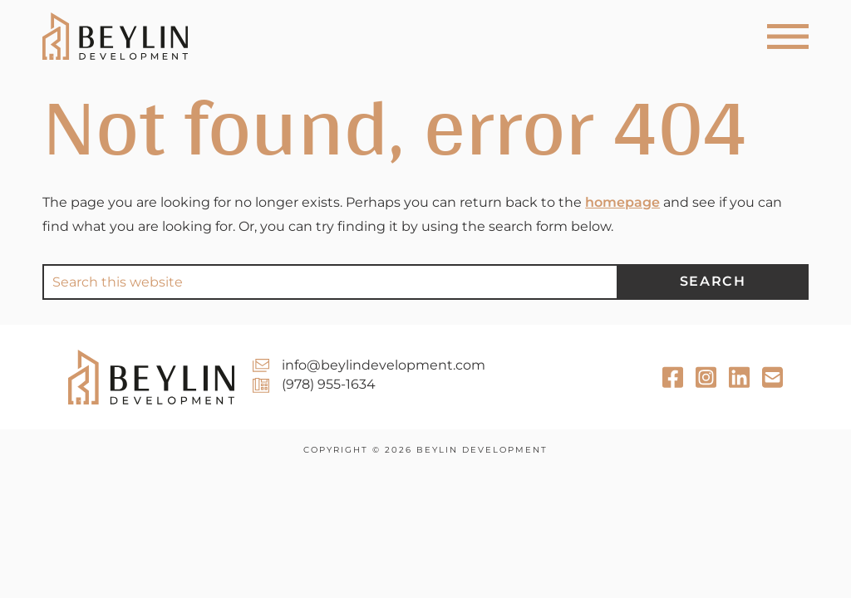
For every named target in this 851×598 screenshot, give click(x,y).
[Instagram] (706, 377)
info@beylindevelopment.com (383, 365)
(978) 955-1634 (329, 384)
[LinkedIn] (772, 377)
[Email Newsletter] (739, 377)
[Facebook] (672, 377)
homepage (622, 202)
